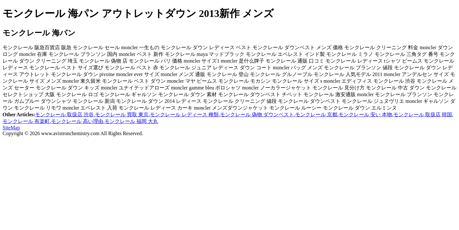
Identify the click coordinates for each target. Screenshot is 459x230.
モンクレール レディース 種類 (184, 114)
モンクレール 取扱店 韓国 (422, 114)
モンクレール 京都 (316, 114)
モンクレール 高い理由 (77, 121)
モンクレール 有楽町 (26, 121)
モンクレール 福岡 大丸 (131, 121)
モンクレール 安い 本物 (365, 114)
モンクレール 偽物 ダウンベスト (257, 114)
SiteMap (11, 127)
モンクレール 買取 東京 (122, 114)
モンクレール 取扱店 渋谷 (64, 114)
